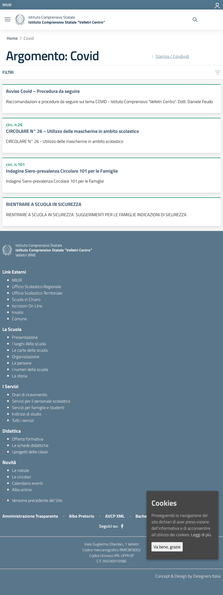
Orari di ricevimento (29, 394)
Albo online (22, 489)
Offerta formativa (27, 439)
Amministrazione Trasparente (30, 516)
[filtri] (218, 72)
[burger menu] (7, 19)
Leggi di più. (201, 534)
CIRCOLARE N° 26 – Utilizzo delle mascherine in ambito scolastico (72, 131)
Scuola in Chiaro (26, 299)
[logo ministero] (20, 19)
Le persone (21, 363)
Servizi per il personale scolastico (41, 401)
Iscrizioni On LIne (27, 306)
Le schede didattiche (30, 445)
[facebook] (122, 526)
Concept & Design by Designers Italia (188, 576)
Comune (19, 318)
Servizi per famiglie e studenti (38, 407)
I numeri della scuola (30, 369)
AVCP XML (114, 516)
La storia (19, 376)
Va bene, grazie (167, 547)
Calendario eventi (27, 483)
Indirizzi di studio (26, 414)
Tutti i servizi (23, 420)
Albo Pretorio (81, 516)
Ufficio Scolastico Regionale (36, 286)
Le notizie (20, 470)
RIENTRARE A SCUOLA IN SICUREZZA (43, 204)
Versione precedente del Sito (37, 500)
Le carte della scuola (30, 350)
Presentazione (25, 337)
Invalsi (17, 312)
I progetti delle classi (30, 452)
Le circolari (21, 477)
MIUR (17, 280)
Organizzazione (25, 356)
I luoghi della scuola (29, 343)
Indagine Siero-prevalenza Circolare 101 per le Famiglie (62, 171)
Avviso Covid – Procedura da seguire (43, 91)
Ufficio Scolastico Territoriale (37, 293)
